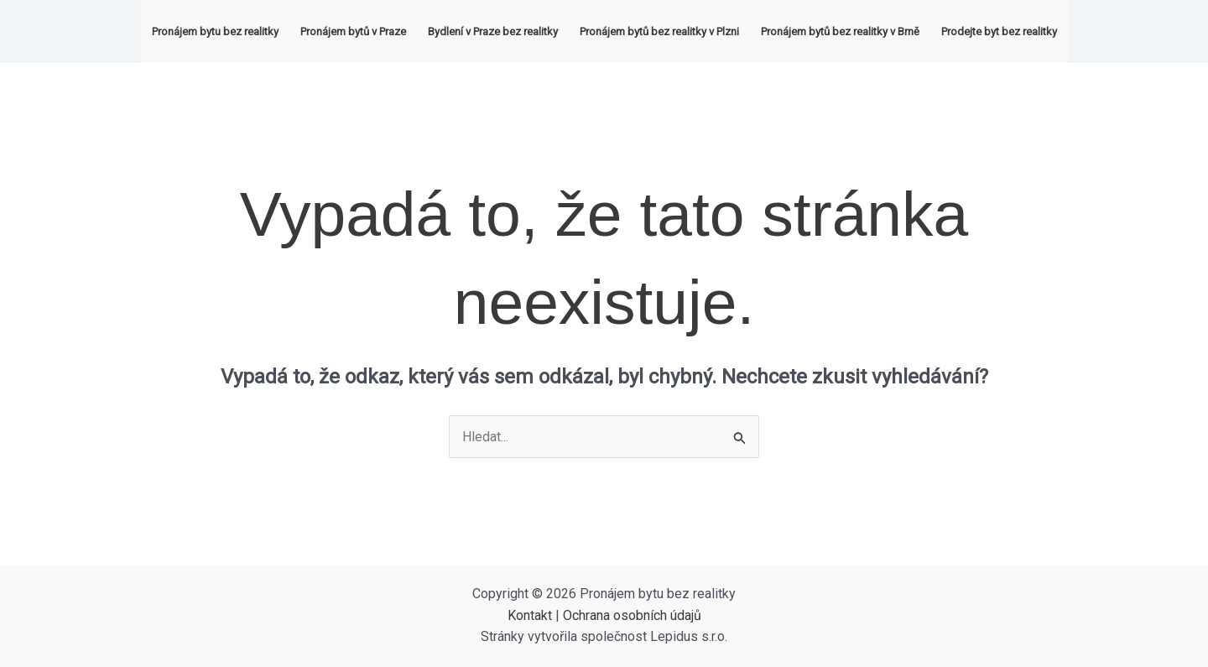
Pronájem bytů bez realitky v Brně (840, 31)
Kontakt (530, 615)
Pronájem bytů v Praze (353, 31)
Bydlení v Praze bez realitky (493, 31)
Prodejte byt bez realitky (999, 31)
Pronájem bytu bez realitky (215, 31)
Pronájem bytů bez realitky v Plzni (659, 31)
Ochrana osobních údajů (632, 615)
